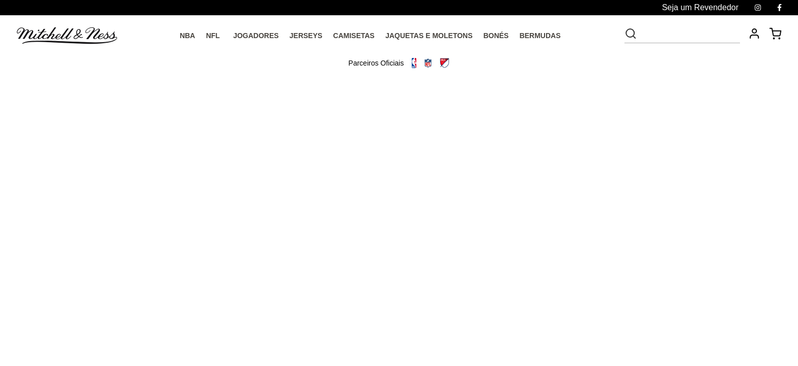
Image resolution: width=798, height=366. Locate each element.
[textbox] (689, 33)
